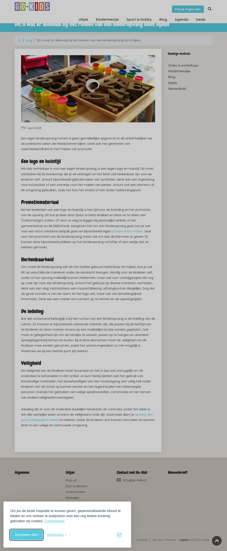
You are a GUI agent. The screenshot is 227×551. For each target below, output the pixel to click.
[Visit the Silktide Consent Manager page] (119, 535)
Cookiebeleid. (54, 521)
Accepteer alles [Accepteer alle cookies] (26, 535)
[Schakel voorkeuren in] (56, 535)
